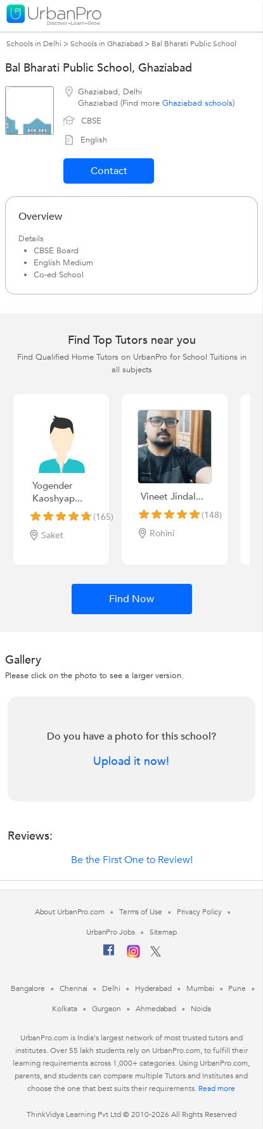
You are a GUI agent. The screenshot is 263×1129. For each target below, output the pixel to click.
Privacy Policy (199, 912)
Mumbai (200, 988)
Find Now (131, 599)
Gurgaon (106, 1009)
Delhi (111, 988)
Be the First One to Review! (132, 860)
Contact (109, 171)
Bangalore (28, 988)
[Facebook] (109, 955)
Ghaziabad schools (197, 103)
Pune (237, 988)
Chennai (73, 988)
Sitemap (163, 932)
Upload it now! (131, 762)
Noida (201, 1009)
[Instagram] (133, 955)
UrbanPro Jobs (110, 932)
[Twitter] (155, 954)
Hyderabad (153, 988)
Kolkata (64, 1009)
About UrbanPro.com (70, 912)
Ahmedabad (156, 1009)
